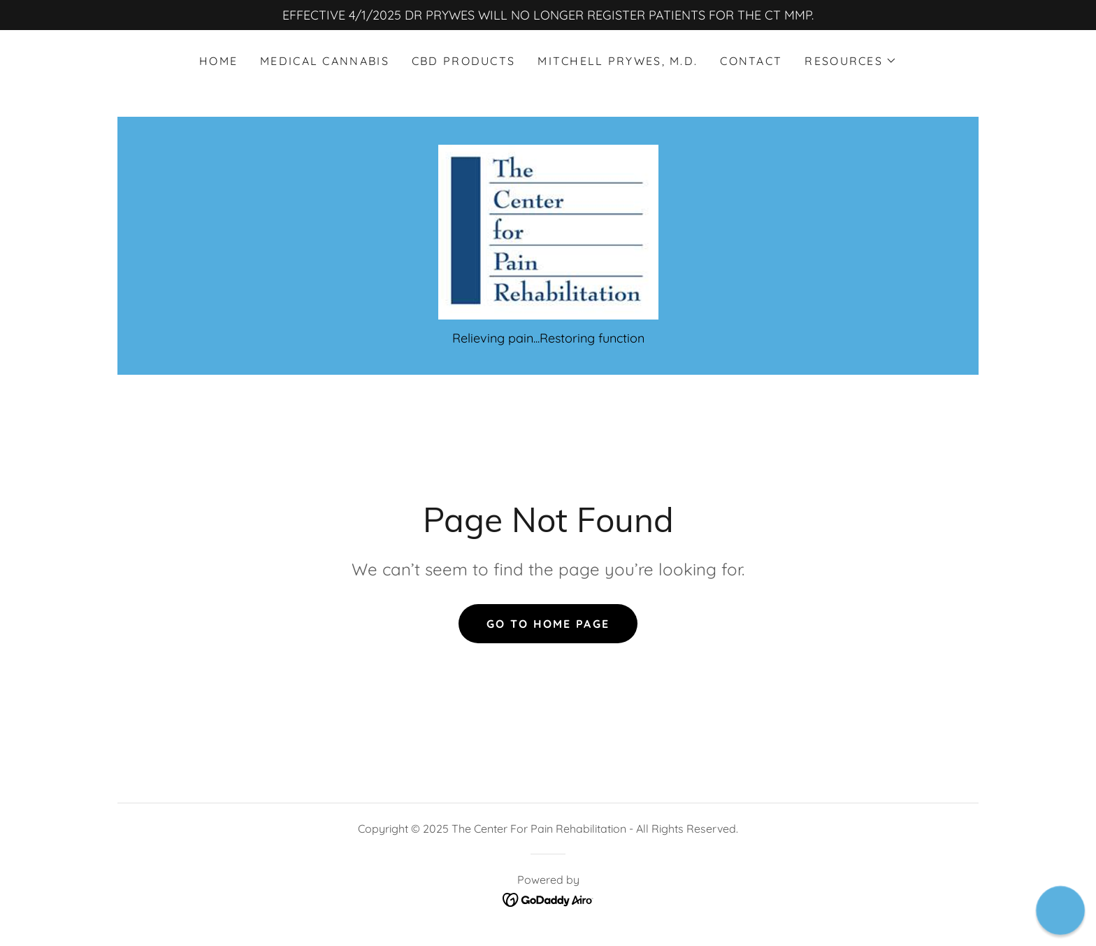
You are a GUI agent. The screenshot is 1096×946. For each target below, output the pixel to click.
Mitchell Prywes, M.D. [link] (618, 61)
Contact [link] (751, 61)
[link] (548, 231)
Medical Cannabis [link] (324, 61)
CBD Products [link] (463, 61)
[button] (851, 60)
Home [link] (218, 61)
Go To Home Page (548, 624)
